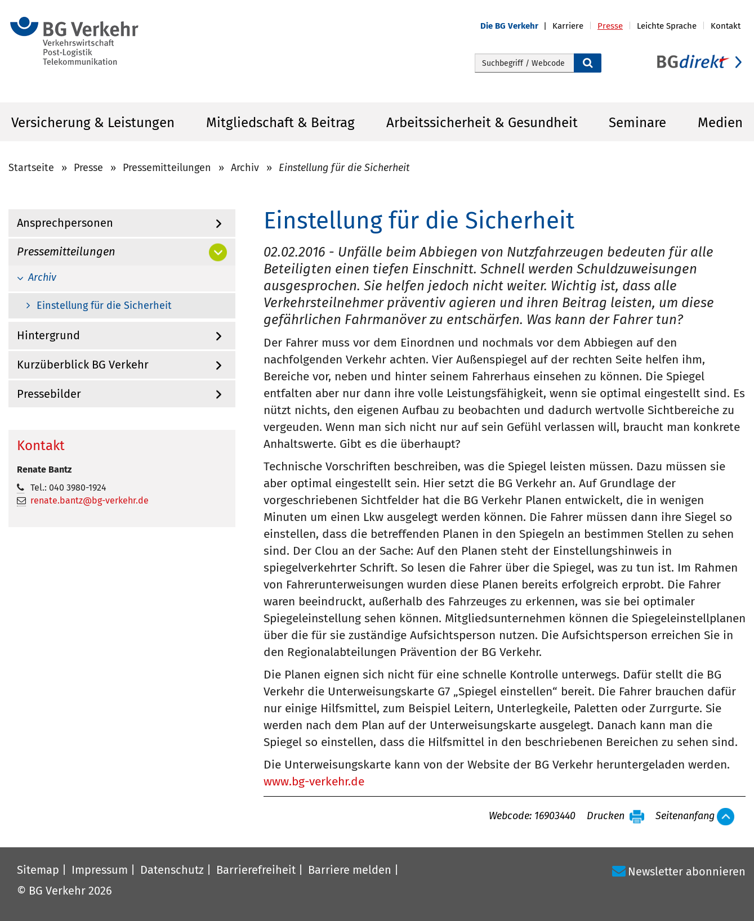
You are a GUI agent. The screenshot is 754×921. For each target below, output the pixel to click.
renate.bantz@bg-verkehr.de (89, 500)
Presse (88, 167)
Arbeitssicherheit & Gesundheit (482, 122)
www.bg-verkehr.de (314, 781)
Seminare (637, 122)
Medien (720, 122)
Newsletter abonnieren (687, 871)
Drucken (605, 816)
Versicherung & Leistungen (93, 122)
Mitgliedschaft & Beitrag (280, 122)
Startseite (31, 167)
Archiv (245, 167)
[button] (516, 26)
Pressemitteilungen (167, 167)
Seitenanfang (685, 816)
